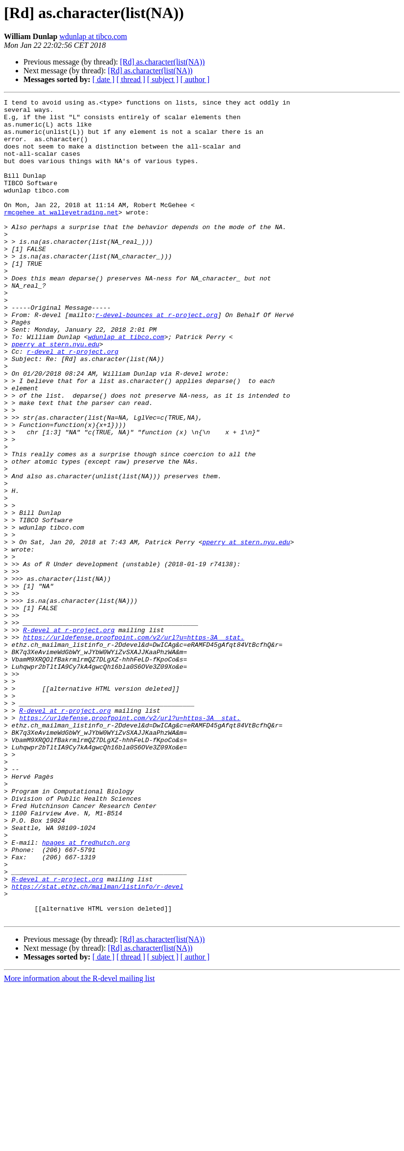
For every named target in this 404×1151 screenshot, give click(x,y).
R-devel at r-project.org (68, 736)
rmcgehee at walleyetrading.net (61, 235)
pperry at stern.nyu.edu (55, 393)
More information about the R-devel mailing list (79, 1142)
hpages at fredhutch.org (86, 991)
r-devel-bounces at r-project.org (156, 358)
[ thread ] (130, 79)
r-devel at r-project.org (72, 402)
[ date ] (103, 79)
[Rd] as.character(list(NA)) (162, 62)
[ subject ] (163, 79)
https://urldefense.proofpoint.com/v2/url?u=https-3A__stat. (133, 745)
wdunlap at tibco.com (93, 36)
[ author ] (195, 79)
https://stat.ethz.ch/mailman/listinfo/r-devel (97, 1044)
